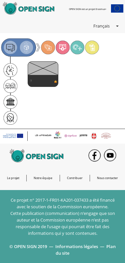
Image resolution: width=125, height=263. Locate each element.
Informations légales (76, 246)
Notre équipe (43, 178)
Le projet (13, 178)
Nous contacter (107, 178)
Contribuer (75, 178)
